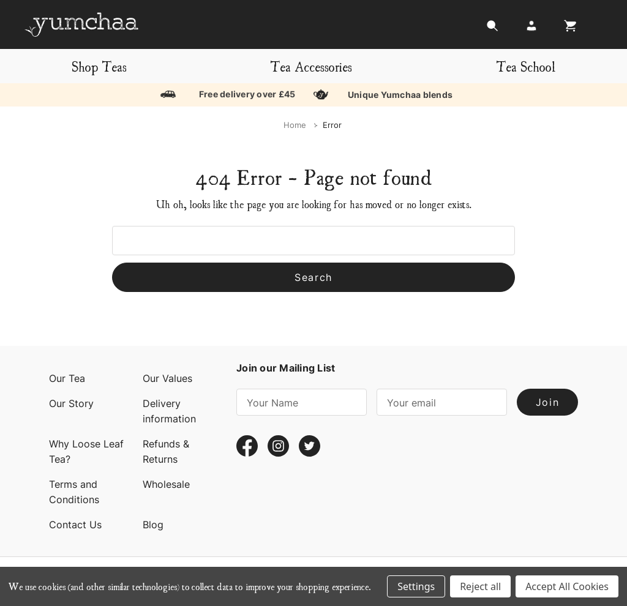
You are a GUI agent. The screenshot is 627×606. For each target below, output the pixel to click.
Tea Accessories (311, 66)
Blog (153, 524)
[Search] (492, 29)
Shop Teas (99, 66)
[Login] (531, 29)
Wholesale (166, 484)
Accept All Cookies (567, 586)
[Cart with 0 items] (567, 29)
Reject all (480, 586)
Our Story (71, 403)
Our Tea (67, 378)
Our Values (167, 378)
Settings (416, 586)
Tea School (525, 66)
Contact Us (75, 524)
